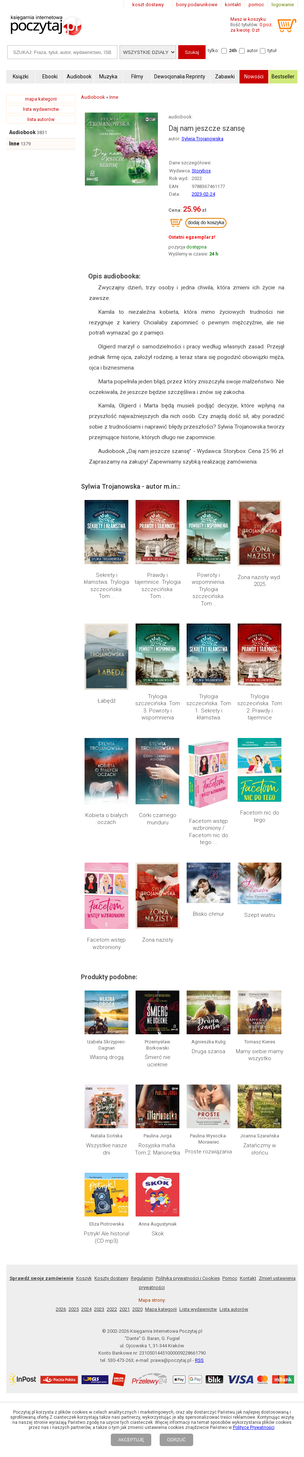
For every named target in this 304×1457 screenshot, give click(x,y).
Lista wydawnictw (198, 1309)
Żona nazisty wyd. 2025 (259, 581)
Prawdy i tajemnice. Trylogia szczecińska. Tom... (158, 586)
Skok (158, 1233)
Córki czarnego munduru (157, 819)
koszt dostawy (148, 4)
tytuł (272, 50)
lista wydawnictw (41, 109)
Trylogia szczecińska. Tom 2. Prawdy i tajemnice (259, 707)
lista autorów (41, 119)
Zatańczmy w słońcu (259, 1149)
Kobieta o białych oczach (106, 819)
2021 (125, 1309)
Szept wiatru (259, 915)
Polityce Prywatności (253, 1427)
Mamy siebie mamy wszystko (259, 1055)
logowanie (283, 4)
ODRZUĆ (176, 1439)
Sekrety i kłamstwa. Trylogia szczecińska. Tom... (106, 586)
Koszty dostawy (111, 1278)
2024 (86, 1309)
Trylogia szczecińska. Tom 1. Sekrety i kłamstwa (208, 707)
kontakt (233, 4)
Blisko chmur (208, 914)
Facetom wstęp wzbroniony (106, 943)
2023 (99, 1309)
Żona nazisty (157, 940)
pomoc (256, 4)
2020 (137, 1309)
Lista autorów (233, 1309)
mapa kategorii (41, 99)
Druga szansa (208, 1051)
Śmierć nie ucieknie (158, 1061)
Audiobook (22, 132)
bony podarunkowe (196, 4)
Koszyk (84, 1278)
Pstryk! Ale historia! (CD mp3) (106, 1237)
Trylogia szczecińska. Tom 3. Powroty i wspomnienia (157, 707)
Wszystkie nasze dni (106, 1149)
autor (252, 50)
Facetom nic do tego (259, 816)
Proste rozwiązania (208, 1151)
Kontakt (248, 1278)
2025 (74, 1309)
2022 (112, 1309)
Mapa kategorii (161, 1309)
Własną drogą (107, 1057)
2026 (61, 1309)
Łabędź (107, 701)
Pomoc (229, 1278)
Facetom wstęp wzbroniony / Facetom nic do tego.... (208, 832)
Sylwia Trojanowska (202, 138)
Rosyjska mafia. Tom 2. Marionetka (157, 1149)
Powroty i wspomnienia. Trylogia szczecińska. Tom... (209, 589)
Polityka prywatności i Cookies (188, 1278)
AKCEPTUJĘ (131, 1439)
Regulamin (142, 1278)
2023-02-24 (203, 194)
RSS (199, 1360)
